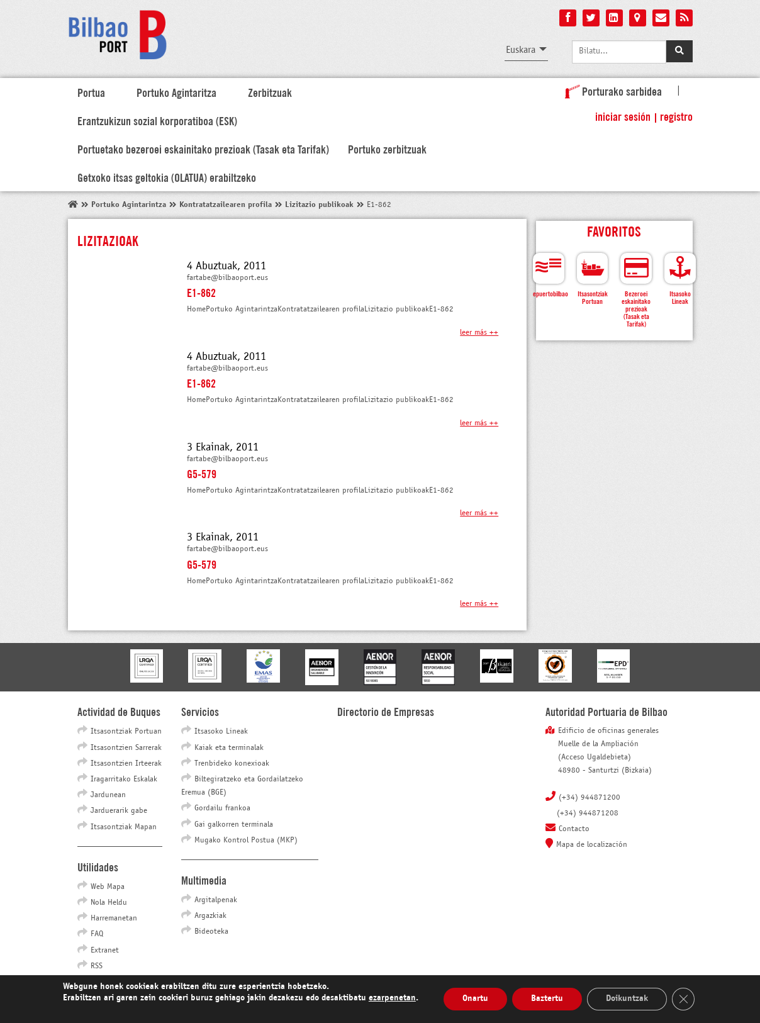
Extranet (105, 950)
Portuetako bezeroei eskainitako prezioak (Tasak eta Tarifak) (203, 148)
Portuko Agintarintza (128, 205)
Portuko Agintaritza (176, 92)
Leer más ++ (479, 333)
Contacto (574, 829)
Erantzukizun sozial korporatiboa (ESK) (157, 120)
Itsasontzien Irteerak (126, 764)
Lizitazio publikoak (319, 205)
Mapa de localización (591, 845)
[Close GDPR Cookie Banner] (683, 999)
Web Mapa (108, 887)
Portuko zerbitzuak (387, 148)
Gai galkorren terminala (233, 825)
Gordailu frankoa (222, 808)
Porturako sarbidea (611, 90)
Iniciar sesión (623, 116)
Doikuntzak (627, 999)
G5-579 (201, 473)
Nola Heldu (109, 903)
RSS (97, 966)
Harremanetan (114, 918)
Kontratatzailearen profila (225, 205)
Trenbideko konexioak (231, 764)
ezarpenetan (392, 998)
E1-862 (201, 292)
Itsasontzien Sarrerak (126, 748)
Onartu (475, 999)
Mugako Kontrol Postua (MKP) (246, 840)
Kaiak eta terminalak (229, 748)
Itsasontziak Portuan (126, 731)
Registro (676, 116)
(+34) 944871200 (589, 798)
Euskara (520, 50)
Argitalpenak (215, 900)
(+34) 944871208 (587, 813)
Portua (91, 92)
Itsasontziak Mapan (124, 827)
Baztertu (547, 999)
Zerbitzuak (270, 92)
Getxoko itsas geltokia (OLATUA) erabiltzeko (166, 177)
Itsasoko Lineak (221, 731)
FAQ (97, 934)
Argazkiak (210, 916)
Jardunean (108, 795)
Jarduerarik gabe (119, 811)
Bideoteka (211, 932)
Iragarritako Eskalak (124, 779)
